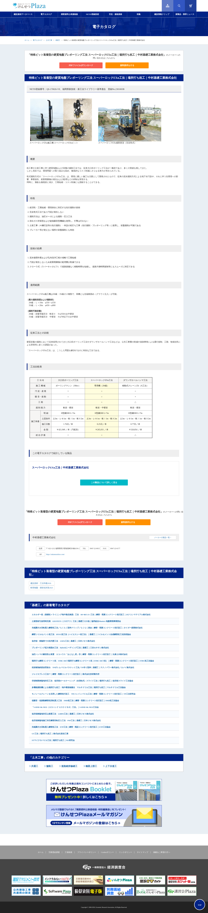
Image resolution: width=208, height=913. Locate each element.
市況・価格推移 (115, 14)
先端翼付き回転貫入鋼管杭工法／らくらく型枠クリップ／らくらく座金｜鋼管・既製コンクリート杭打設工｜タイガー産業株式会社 (87, 628)
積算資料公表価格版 (69, 14)
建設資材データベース (23, 14)
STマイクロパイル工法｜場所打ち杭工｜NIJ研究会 (53, 740)
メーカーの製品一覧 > (162, 537)
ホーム (27, 40)
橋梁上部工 (91, 766)
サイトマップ (142, 852)
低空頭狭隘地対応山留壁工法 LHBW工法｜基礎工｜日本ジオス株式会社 (63, 714)
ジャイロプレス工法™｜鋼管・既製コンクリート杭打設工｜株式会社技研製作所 (65, 674)
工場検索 (68, 852)
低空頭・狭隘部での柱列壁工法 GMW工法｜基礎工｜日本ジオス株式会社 (63, 641)
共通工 (34, 766)
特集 (139, 14)
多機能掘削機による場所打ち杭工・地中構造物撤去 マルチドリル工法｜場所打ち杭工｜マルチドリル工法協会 (79, 687)
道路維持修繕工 (69, 766)
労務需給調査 (54, 852)
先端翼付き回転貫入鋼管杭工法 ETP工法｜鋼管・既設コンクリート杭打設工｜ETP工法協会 (71, 727)
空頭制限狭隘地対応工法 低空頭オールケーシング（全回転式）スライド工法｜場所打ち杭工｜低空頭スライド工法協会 (82, 681)
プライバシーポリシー (86, 852)
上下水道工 (111, 766)
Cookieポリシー (107, 852)
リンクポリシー (125, 852)
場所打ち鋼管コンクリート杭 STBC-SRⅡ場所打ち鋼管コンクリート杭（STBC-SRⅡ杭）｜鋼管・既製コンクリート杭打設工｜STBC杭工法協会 (93, 661)
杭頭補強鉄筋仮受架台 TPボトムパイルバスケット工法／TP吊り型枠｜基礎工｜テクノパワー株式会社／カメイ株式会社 (83, 667)
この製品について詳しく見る (104, 482)
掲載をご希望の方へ (161, 852)
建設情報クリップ (161, 14)
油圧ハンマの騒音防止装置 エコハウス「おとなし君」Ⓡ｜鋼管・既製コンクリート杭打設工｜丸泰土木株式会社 (80, 654)
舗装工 (49, 766)
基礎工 (57, 40)
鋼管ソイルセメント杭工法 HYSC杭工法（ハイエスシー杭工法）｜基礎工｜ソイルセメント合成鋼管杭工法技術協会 (81, 634)
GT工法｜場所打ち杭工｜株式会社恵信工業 (50, 734)
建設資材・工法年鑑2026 (40, 583)
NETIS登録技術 (92, 14)
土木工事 (49, 40)
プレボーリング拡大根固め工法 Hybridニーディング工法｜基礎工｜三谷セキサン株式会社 (70, 648)
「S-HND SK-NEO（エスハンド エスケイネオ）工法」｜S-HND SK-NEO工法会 (65, 707)
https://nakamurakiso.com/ (55, 554)
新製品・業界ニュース (184, 14)
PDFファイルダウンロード (81, 65)
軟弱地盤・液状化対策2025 (41, 588)
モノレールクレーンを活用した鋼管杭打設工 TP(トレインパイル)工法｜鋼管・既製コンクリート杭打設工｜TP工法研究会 (83, 694)
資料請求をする (127, 65)
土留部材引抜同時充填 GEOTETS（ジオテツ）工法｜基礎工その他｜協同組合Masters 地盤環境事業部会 (76, 621)
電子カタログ (46, 14)
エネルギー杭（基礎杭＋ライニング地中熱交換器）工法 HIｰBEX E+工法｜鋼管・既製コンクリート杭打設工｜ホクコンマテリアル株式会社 (91, 614)
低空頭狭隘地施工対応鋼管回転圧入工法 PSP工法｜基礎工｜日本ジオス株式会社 (66, 720)
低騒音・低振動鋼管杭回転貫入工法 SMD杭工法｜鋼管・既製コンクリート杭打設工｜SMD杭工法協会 (75, 700)
